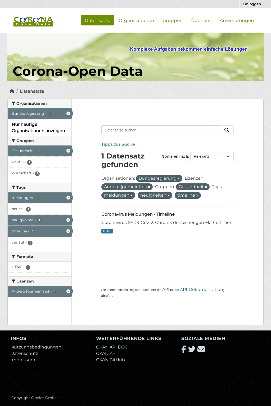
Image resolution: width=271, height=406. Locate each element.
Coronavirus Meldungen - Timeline (138, 214)
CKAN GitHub (110, 359)
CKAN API (106, 353)
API (165, 289)
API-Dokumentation (201, 289)
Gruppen (172, 20)
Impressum (23, 359)
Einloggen (252, 4)
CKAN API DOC (112, 347)
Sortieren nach (175, 156)
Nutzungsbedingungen (36, 347)
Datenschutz (24, 353)
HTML (107, 231)
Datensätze (97, 20)
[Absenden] (227, 130)
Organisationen (136, 20)
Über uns (201, 20)
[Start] (12, 91)
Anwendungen (237, 20)
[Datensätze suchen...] (160, 130)
